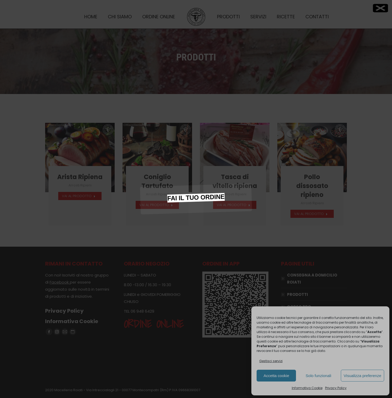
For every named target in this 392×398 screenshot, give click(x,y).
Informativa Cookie (307, 388)
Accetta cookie (276, 375)
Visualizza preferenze (362, 375)
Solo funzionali (318, 375)
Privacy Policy (336, 388)
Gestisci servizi (271, 361)
